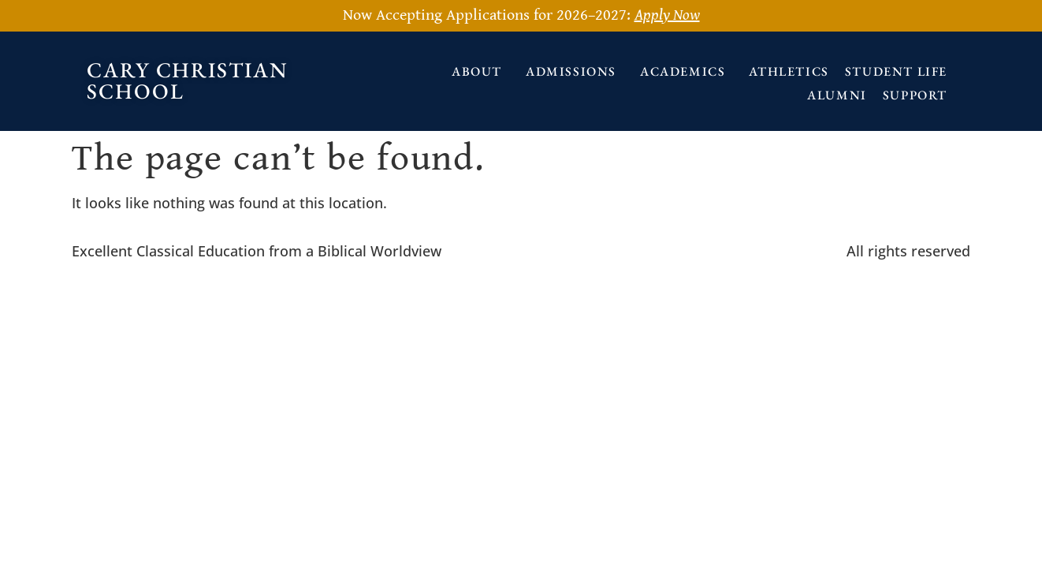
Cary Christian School (187, 80)
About (481, 71)
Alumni (837, 95)
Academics (686, 71)
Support (919, 95)
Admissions (575, 71)
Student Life (896, 71)
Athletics (788, 71)
